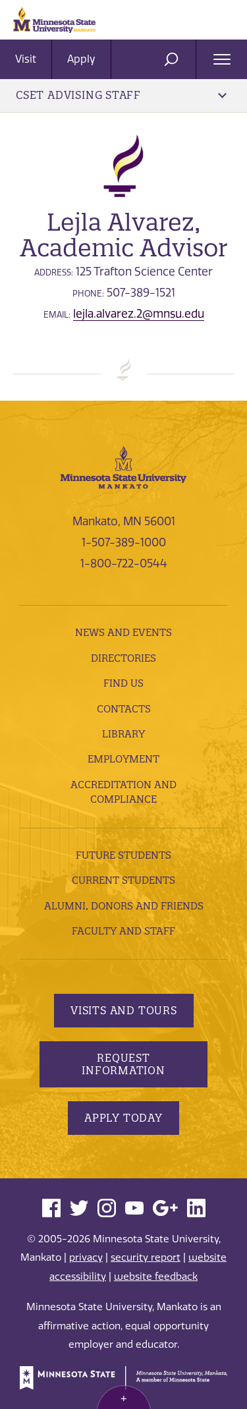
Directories (123, 658)
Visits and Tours (123, 1010)
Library (123, 734)
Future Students (123, 855)
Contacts (124, 709)
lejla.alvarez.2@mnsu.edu (138, 313)
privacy (86, 1257)
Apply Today (123, 1117)
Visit (25, 59)
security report (145, 1257)
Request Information (123, 1064)
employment (123, 759)
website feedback (156, 1276)
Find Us (123, 683)
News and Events (123, 632)
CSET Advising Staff (121, 94)
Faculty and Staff (123, 931)
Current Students (123, 880)
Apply (81, 59)
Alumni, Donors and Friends (124, 906)
